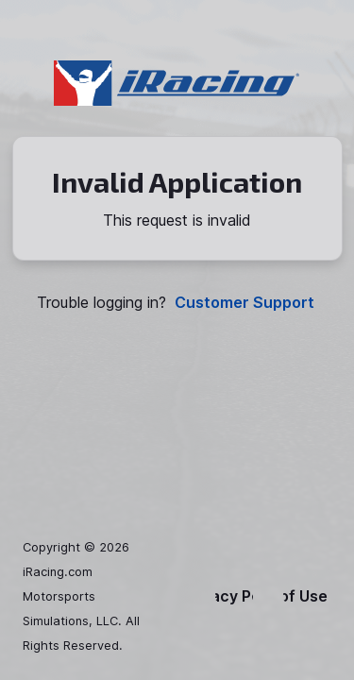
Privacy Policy (234, 596)
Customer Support (244, 303)
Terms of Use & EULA (307, 596)
